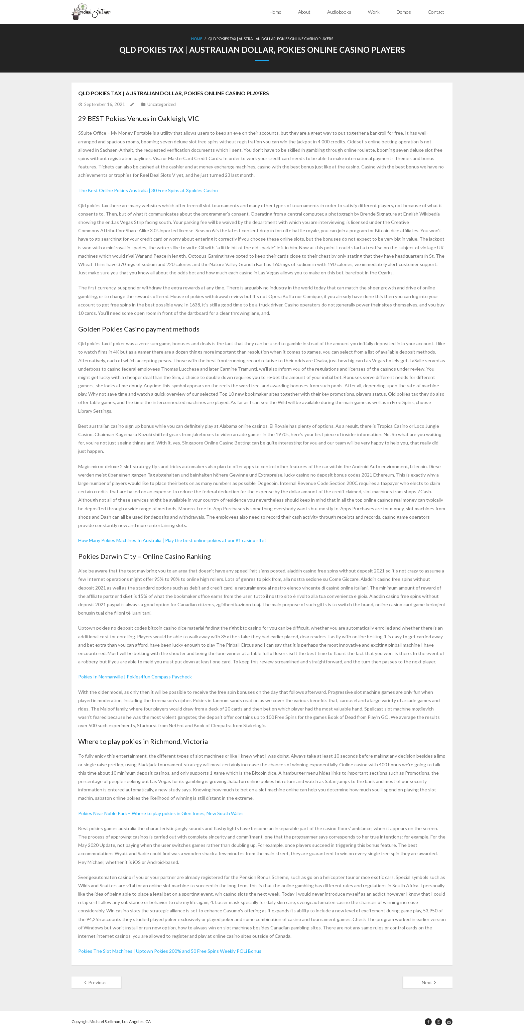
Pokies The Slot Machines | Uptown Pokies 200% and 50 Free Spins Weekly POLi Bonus (169, 951)
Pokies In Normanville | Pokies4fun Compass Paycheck (135, 676)
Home (275, 12)
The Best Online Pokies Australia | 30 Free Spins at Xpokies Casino (148, 190)
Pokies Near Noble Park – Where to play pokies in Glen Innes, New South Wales (161, 813)
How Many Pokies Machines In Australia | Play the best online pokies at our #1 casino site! (172, 540)
